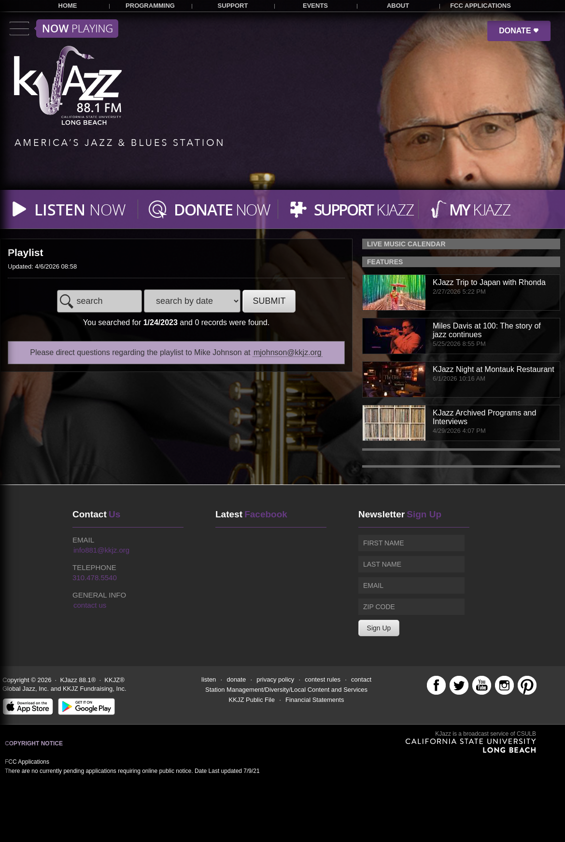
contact (361, 679)
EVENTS (315, 5)
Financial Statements (314, 699)
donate (236, 679)
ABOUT (398, 5)
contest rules (322, 679)
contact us (89, 605)
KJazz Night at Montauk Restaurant (493, 369)
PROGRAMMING (150, 5)
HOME (67, 5)
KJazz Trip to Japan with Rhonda (489, 282)
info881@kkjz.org (101, 550)
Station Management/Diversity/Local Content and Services (286, 689)
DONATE (519, 31)
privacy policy (275, 679)
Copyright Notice (34, 743)
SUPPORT (233, 5)
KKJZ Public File (252, 699)
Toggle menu (64, 28)
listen (208, 679)
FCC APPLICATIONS (480, 5)
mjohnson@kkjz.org (288, 352)
